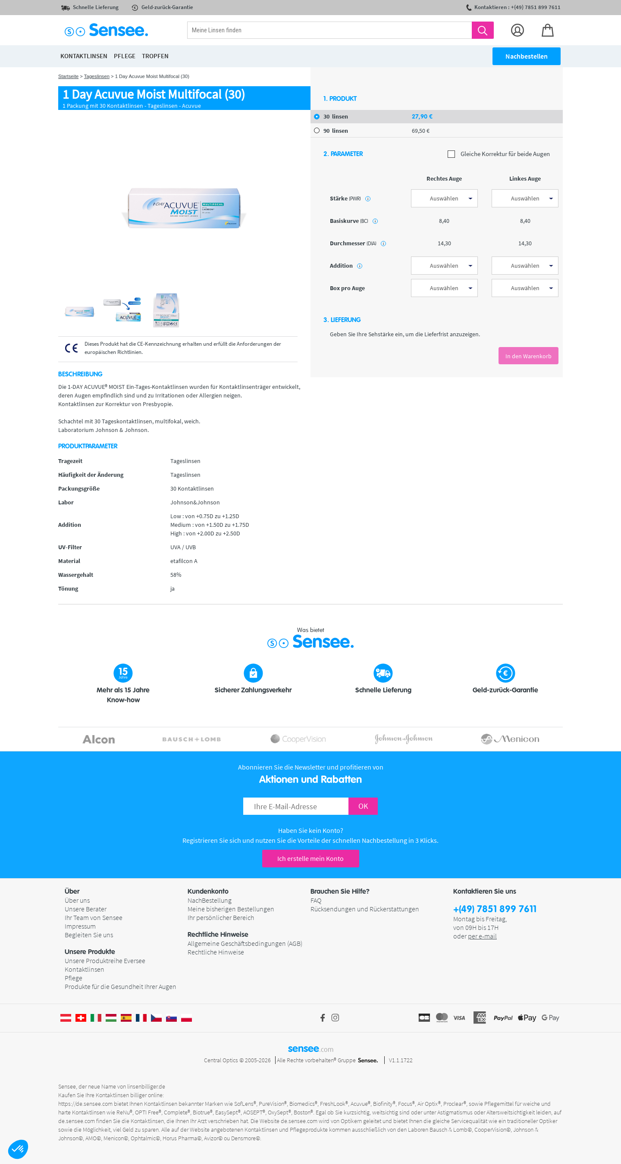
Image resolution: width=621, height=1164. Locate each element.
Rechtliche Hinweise (216, 952)
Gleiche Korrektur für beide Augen (499, 154)
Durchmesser (358, 243)
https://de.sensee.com (85, 1104)
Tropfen (155, 56)
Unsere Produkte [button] (90, 952)
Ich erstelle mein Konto (310, 858)
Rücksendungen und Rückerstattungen (364, 908)
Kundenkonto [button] (208, 891)
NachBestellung (210, 900)
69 (421, 131)
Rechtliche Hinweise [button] (218, 934)
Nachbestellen (526, 56)
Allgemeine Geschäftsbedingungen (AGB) (245, 943)
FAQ (315, 900)
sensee (310, 1048)
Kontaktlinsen (84, 969)
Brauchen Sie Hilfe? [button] (340, 891)
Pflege (73, 977)
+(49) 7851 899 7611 (494, 909)
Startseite (68, 76)
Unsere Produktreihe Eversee (105, 960)
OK (363, 806)
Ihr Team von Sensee (93, 917)
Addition (346, 265)
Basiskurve (354, 221)
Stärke (350, 198)
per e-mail (482, 936)
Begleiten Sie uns (89, 934)
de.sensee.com (76, 1121)
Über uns (77, 900)
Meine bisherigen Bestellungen (231, 908)
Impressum (80, 926)
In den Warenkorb (528, 356)
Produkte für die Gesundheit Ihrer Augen (120, 986)
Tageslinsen (97, 76)
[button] (18, 1149)
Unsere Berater (86, 908)
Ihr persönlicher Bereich (221, 917)
